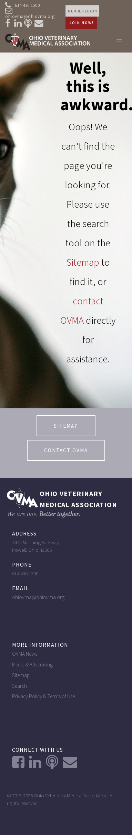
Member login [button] (82, 11)
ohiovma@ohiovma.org (30, 14)
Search (19, 686)
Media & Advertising (32, 664)
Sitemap (82, 262)
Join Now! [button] (81, 22)
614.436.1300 (22, 5)
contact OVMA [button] (66, 450)
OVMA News (24, 654)
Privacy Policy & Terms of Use (43, 696)
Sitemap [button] (66, 426)
